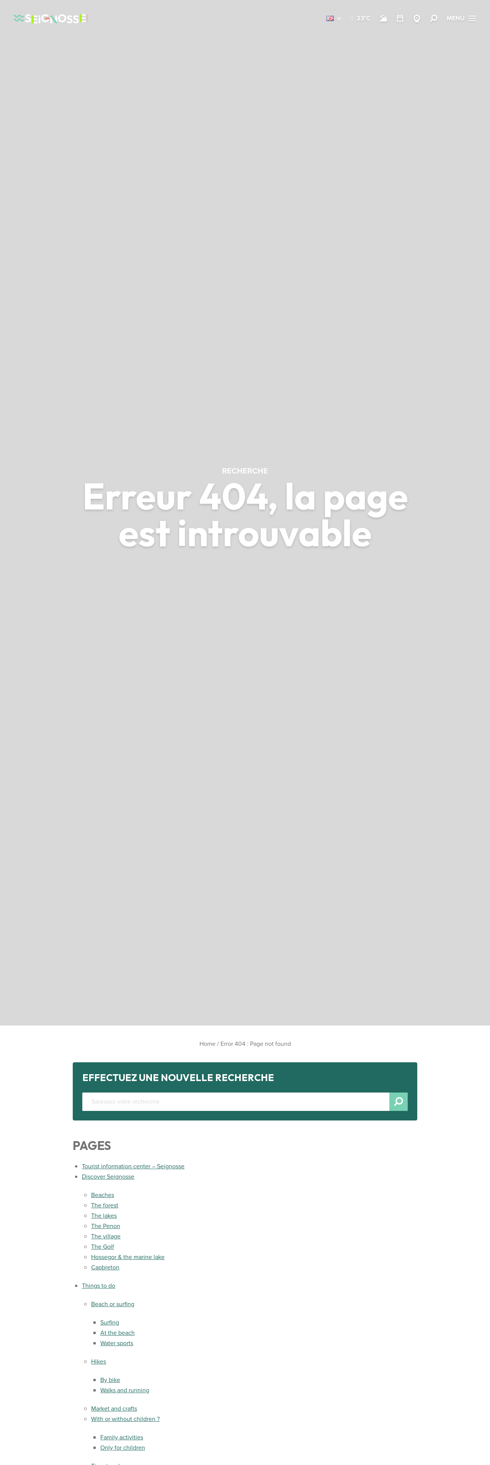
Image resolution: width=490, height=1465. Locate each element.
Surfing (109, 1322)
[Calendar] (400, 18)
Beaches (102, 1195)
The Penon (105, 1226)
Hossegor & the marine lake (128, 1257)
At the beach (117, 1332)
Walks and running (124, 1390)
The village (106, 1236)
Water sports (116, 1343)
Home (207, 1043)
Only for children (122, 1447)
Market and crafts (114, 1408)
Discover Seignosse (108, 1176)
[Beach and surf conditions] (383, 18)
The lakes (104, 1215)
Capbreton (105, 1267)
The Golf (102, 1246)
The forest (104, 1205)
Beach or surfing (112, 1304)
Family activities (121, 1437)
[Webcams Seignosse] (417, 18)
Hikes (98, 1361)
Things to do (98, 1285)
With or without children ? (125, 1418)
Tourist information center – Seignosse (133, 1166)
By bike (110, 1379)
